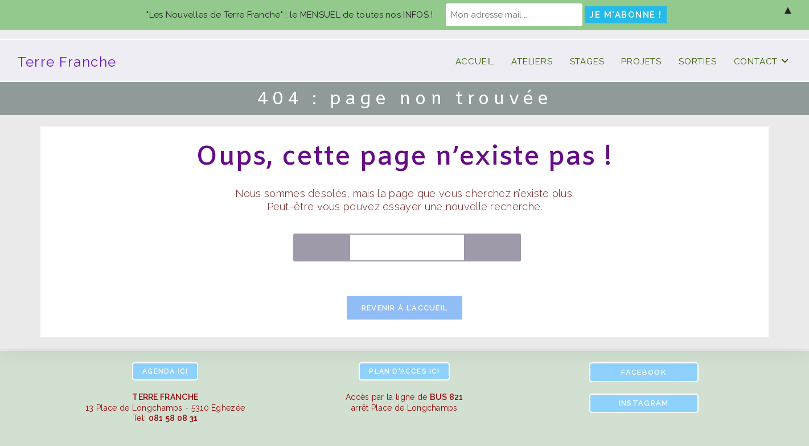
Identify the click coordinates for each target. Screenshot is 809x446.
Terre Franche (67, 62)
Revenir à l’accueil (405, 308)
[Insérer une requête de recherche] (407, 247)
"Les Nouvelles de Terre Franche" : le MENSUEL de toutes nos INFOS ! (289, 15)
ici (165, 371)
